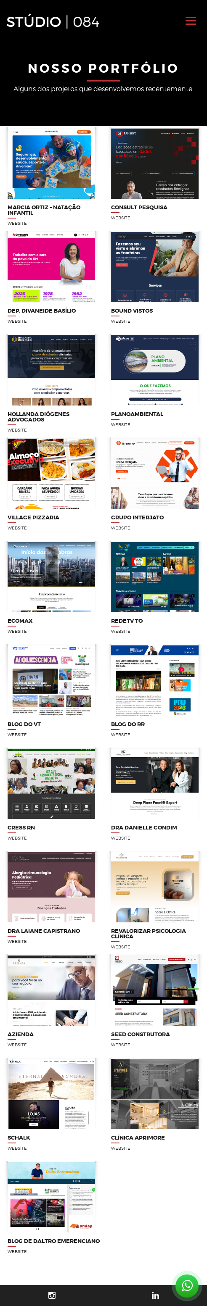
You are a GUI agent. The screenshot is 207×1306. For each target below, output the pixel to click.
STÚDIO (53, 22)
